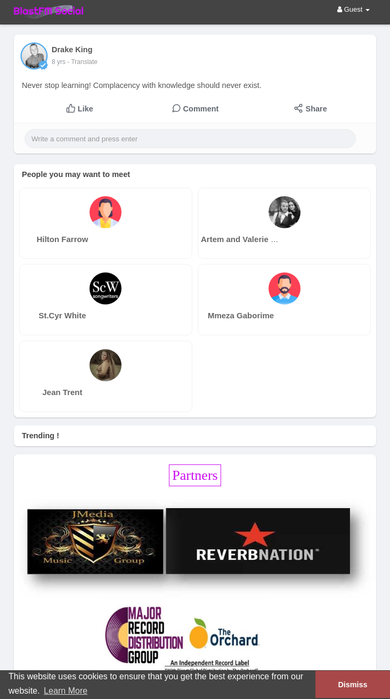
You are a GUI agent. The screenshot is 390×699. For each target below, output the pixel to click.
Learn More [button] (65, 690)
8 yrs (59, 62)
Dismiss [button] (352, 684)
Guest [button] (353, 9)
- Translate (82, 62)
